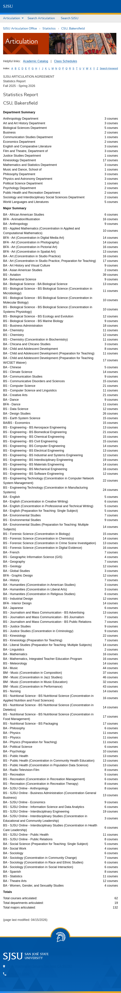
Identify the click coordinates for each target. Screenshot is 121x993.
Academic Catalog (35, 61)
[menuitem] (12, 18)
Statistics (49, 28)
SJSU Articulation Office (20, 28)
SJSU (8, 6)
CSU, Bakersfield (73, 28)
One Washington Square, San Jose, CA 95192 (40, 966)
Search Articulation (41, 18)
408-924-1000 (19, 974)
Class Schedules (65, 61)
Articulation (11, 18)
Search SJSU (69, 18)
